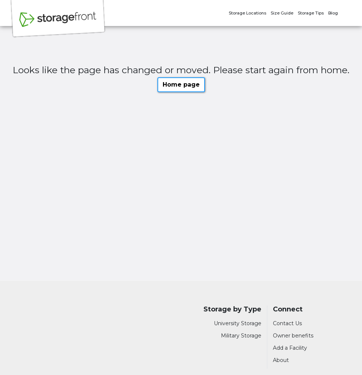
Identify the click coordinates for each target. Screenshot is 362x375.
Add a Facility (290, 348)
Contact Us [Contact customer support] (287, 323)
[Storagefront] (58, 23)
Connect (288, 309)
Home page (181, 84)
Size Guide (282, 13)
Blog (333, 13)
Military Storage (241, 335)
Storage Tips (311, 13)
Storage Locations (247, 13)
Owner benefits (293, 335)
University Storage (237, 323)
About (281, 360)
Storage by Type (232, 309)
